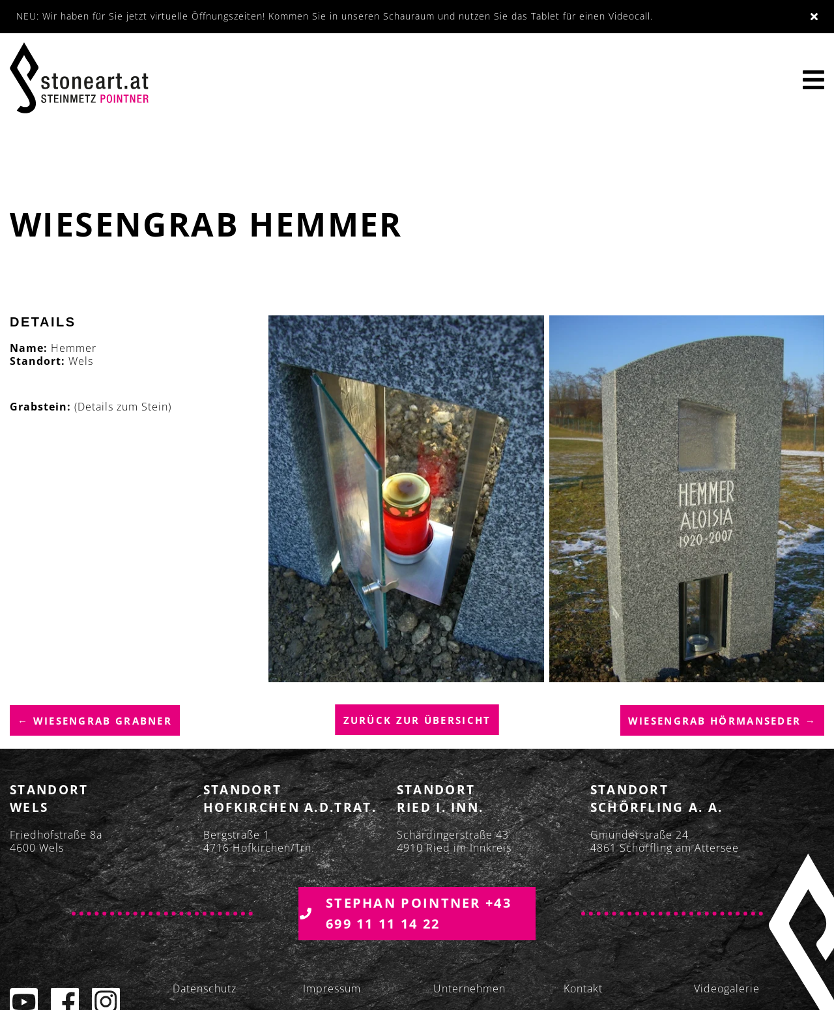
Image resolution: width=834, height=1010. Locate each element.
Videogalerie (727, 989)
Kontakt (583, 989)
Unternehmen (469, 989)
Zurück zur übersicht (417, 720)
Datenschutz (205, 989)
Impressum (332, 989)
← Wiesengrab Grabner (95, 720)
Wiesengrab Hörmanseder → (722, 720)
